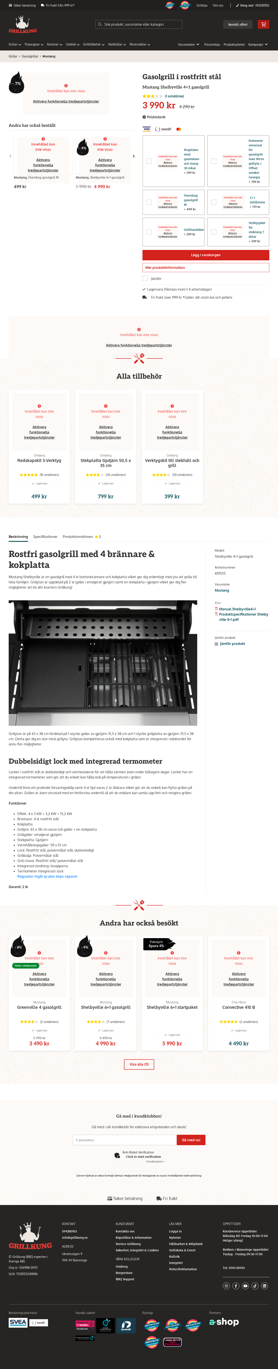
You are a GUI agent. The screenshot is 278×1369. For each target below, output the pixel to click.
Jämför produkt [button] (230, 653)
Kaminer (55, 44)
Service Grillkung (128, 1244)
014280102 (262, 5)
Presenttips (212, 44)
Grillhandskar (194, 229)
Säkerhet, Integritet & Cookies (137, 1250)
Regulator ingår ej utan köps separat (47, 886)
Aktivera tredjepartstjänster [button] (167, 235)
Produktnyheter (234, 44)
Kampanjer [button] (258, 44)
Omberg (122, 1266)
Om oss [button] (218, 5)
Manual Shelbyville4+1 (237, 618)
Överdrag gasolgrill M (191, 200)
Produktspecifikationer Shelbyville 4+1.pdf (243, 626)
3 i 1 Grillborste (257, 200)
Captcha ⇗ (155, 1161)
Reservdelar (140, 44)
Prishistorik (153, 117)
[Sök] (139, 24)
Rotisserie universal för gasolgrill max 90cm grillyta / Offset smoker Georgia (256, 159)
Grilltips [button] (202, 5)
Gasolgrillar (30, 56)
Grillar (15, 44)
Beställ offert (237, 24)
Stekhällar (117, 44)
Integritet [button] (176, 1263)
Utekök (73, 44)
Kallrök (174, 1256)
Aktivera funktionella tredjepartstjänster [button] (66, 101)
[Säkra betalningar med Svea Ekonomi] (18, 1322)
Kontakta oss (125, 1231)
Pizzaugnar (34, 44)
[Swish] (38, 1322)
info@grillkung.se (75, 1237)
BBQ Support (125, 1279)
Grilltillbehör (94, 44)
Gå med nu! (193, 1140)
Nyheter (175, 1237)
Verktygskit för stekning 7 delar (257, 229)
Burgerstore (124, 1273)
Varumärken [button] (188, 44)
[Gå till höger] (133, 156)
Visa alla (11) (139, 1081)
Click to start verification (143, 1156)
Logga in (175, 1231)
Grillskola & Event (182, 1250)
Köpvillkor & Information (134, 1237)
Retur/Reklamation (183, 1269)
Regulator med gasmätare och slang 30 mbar (191, 159)
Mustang (49, 56)
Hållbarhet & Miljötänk (186, 1244)
